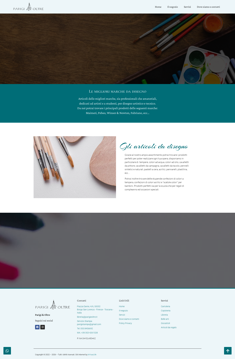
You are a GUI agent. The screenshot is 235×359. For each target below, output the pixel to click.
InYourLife (92, 354)
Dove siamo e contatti (208, 6)
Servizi (187, 6)
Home (158, 6)
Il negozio (172, 6)
